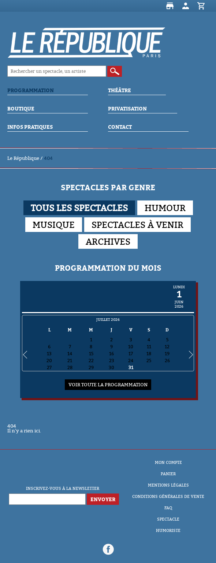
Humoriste (168, 530)
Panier (201, 5)
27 (49, 367)
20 (49, 360)
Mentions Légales (168, 485)
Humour (165, 208)
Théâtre (119, 90)
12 (167, 347)
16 (111, 353)
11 (149, 347)
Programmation (30, 90)
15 (91, 353)
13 (49, 353)
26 (167, 360)
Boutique (169, 5)
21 (69, 360)
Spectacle (168, 519)
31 (131, 367)
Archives (108, 241)
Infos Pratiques (30, 127)
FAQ (168, 508)
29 (91, 367)
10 (130, 347)
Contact (120, 127)
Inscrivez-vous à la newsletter (62, 488)
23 (111, 360)
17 (131, 353)
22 (91, 360)
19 (167, 353)
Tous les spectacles (79, 208)
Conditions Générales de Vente (168, 496)
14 (69, 353)
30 (111, 367)
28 (69, 367)
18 (148, 353)
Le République (23, 158)
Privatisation (127, 108)
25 (148, 360)
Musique (54, 224)
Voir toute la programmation (108, 384)
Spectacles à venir (137, 224)
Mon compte (185, 5)
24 (130, 360)
